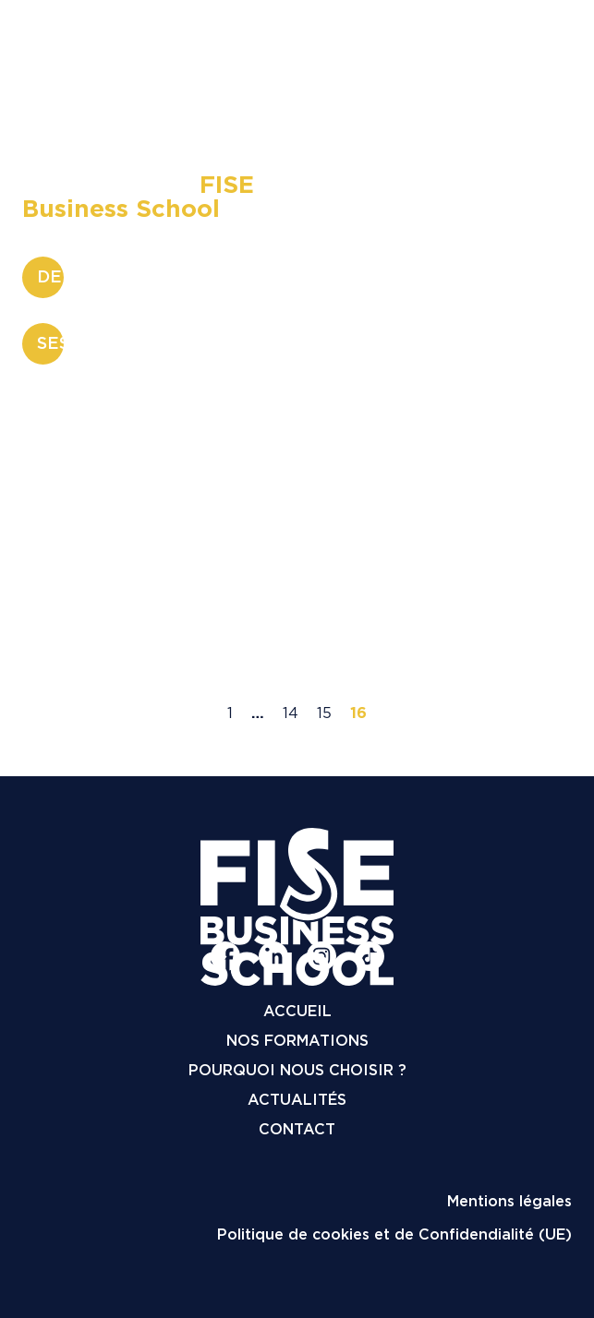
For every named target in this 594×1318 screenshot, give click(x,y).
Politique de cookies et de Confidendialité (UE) (394, 1234)
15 (324, 713)
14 (290, 713)
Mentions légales (509, 1201)
